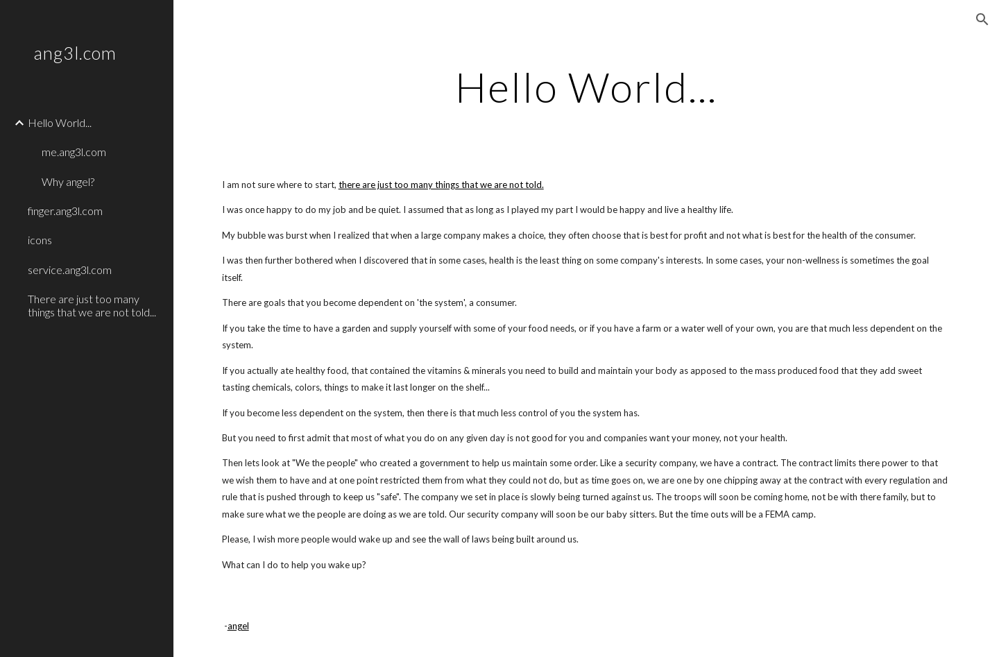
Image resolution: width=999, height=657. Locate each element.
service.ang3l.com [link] (70, 269)
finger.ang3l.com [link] (65, 210)
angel (238, 625)
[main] (586, 86)
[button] (982, 19)
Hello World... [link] (60, 122)
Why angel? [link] (68, 181)
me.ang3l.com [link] (74, 151)
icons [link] (40, 239)
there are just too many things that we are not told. (441, 184)
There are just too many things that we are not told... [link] (92, 305)
